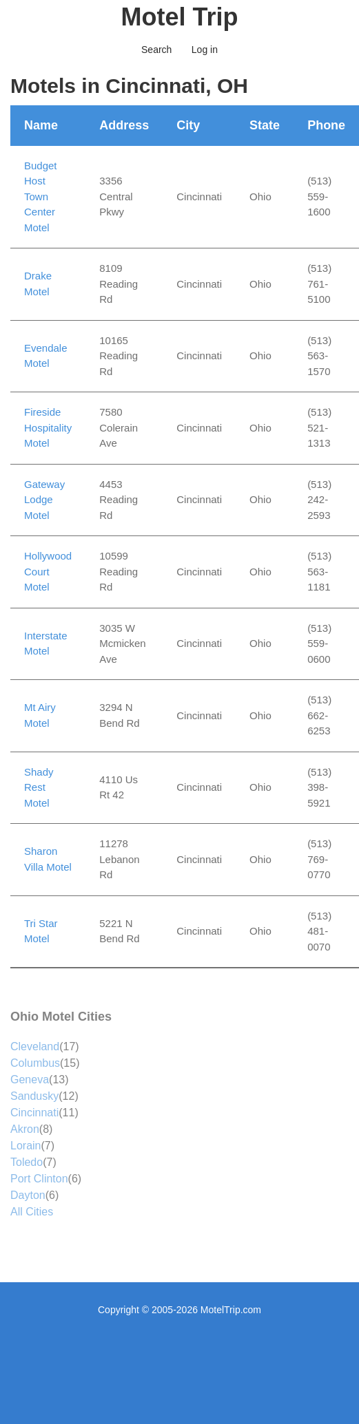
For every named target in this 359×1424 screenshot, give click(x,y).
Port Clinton (39, 1178)
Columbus (35, 1063)
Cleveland (34, 1046)
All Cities (31, 1212)
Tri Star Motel (41, 931)
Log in (205, 49)
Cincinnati (34, 1112)
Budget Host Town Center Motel (40, 196)
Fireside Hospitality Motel (48, 427)
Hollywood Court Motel (48, 571)
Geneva (29, 1079)
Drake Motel (38, 283)
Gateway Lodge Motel (44, 499)
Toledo (26, 1162)
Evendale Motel (46, 356)
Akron (24, 1129)
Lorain (25, 1145)
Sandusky (34, 1096)
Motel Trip (179, 17)
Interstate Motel (46, 643)
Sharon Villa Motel (48, 859)
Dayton (27, 1195)
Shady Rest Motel (39, 787)
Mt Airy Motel (40, 715)
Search (156, 49)
